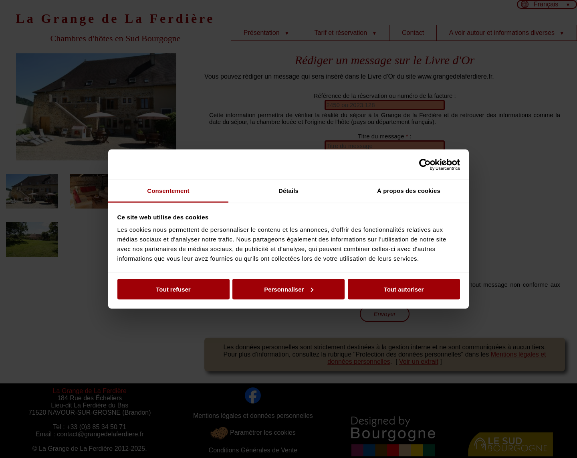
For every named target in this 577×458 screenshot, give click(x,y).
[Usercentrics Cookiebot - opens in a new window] (425, 164)
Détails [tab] (288, 190)
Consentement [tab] (168, 190)
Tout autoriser (404, 289)
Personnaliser (288, 289)
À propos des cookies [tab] (408, 190)
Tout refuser (173, 289)
